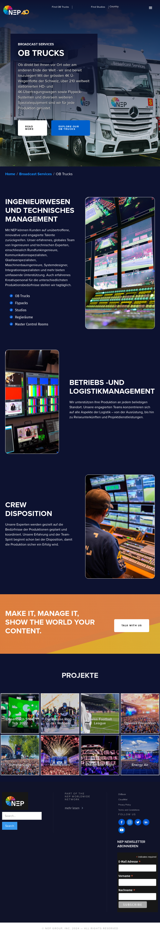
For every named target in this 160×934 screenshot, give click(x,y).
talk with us (131, 625)
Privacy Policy (124, 804)
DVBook (122, 794)
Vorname (126, 876)
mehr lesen (72, 808)
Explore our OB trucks (69, 127)
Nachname (127, 890)
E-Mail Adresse (130, 862)
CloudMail (122, 799)
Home (10, 174)
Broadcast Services (35, 174)
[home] (16, 10)
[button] (60, 7)
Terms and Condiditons (129, 809)
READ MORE (29, 127)
